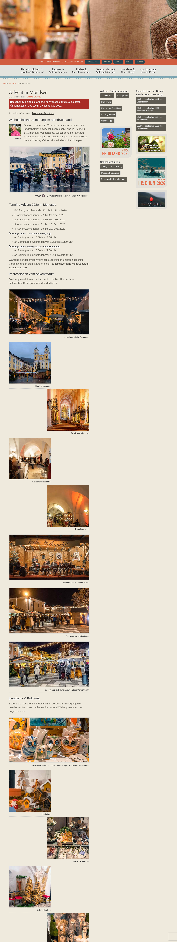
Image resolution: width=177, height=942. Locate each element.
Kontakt (136, 925)
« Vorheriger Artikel (25, 889)
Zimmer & (58, 71)
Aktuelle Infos (107, 96)
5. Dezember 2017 (17, 97)
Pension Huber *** (32, 71)
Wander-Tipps (107, 121)
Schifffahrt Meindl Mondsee (24, 859)
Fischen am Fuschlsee (110, 108)
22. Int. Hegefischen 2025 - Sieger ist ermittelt (148, 109)
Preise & (81, 71)
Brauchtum (12, 83)
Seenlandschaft (105, 71)
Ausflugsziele (148, 71)
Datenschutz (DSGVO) (144, 934)
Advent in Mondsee (28, 92)
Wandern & (127, 71)
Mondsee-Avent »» (43, 113)
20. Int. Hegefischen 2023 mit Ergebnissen (149, 127)
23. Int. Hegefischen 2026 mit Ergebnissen (149, 100)
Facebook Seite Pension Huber (67, 930)
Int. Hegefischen (108, 114)
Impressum (138, 930)
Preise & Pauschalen (110, 172)
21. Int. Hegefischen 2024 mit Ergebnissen (149, 118)
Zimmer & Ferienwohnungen (113, 179)
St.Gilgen (29, 132)
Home (88, 13)
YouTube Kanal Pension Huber (66, 925)
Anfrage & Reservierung (111, 166)
